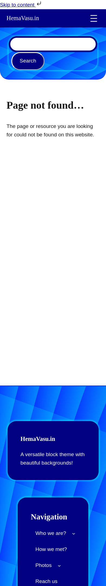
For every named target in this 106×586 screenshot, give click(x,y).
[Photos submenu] (59, 565)
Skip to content (21, 4)
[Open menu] (93, 18)
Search (28, 61)
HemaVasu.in (23, 18)
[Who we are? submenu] (73, 533)
